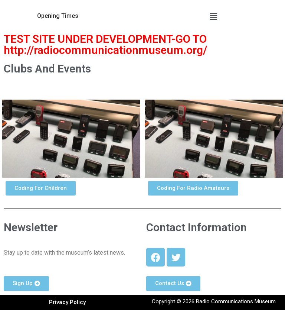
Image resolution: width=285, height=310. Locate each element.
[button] (57, 16)
